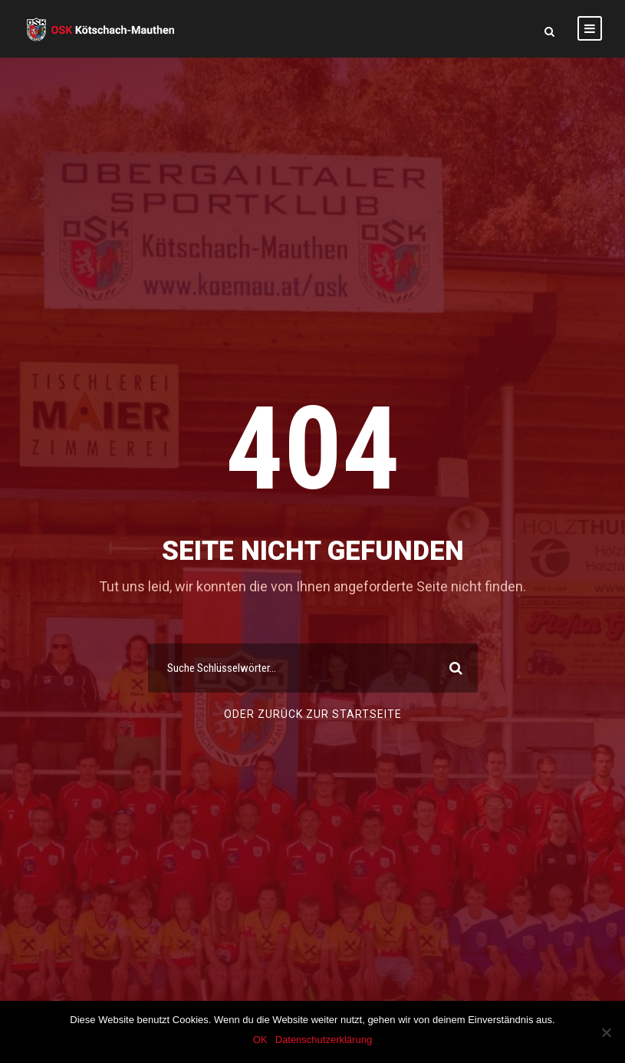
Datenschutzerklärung (323, 1039)
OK (260, 1039)
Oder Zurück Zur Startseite (313, 714)
